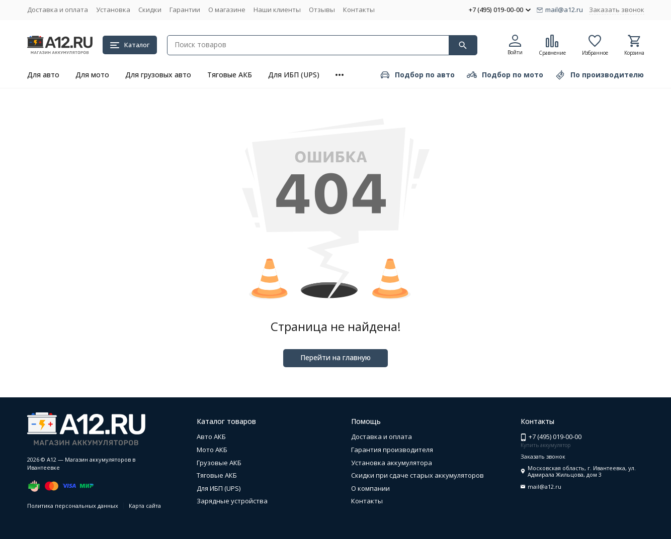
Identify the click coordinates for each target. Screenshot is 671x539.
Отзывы (322, 9)
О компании (370, 488)
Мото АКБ (212, 449)
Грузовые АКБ (219, 462)
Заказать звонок (616, 9)
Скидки (149, 9)
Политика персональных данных (72, 505)
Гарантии (185, 9)
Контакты (359, 9)
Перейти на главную (335, 357)
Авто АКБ (211, 436)
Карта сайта (145, 505)
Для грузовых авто (158, 74)
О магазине (226, 9)
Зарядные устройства (232, 500)
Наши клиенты (277, 9)
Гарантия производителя (392, 449)
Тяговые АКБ (229, 74)
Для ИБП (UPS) (293, 74)
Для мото (92, 74)
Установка (113, 9)
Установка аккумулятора (391, 462)
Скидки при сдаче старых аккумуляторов (417, 475)
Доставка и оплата (57, 9)
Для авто (43, 74)
